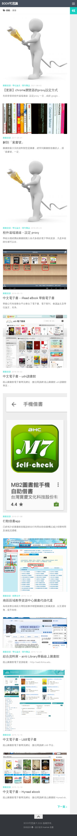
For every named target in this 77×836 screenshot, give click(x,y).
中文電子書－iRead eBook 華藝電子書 (28, 298)
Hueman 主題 (48, 827)
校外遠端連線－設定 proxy (21, 233)
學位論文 (16, 85)
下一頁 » (62, 806)
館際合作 (16, 596)
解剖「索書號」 (14, 142)
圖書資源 (7, 85)
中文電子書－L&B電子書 (20, 739)
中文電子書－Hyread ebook (21, 792)
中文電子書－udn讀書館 (19, 376)
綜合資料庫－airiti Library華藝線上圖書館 (31, 656)
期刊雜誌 (26, 85)
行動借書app (11, 521)
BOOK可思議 (10, 3)
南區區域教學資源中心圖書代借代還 (28, 600)
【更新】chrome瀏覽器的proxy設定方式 (30, 90)
